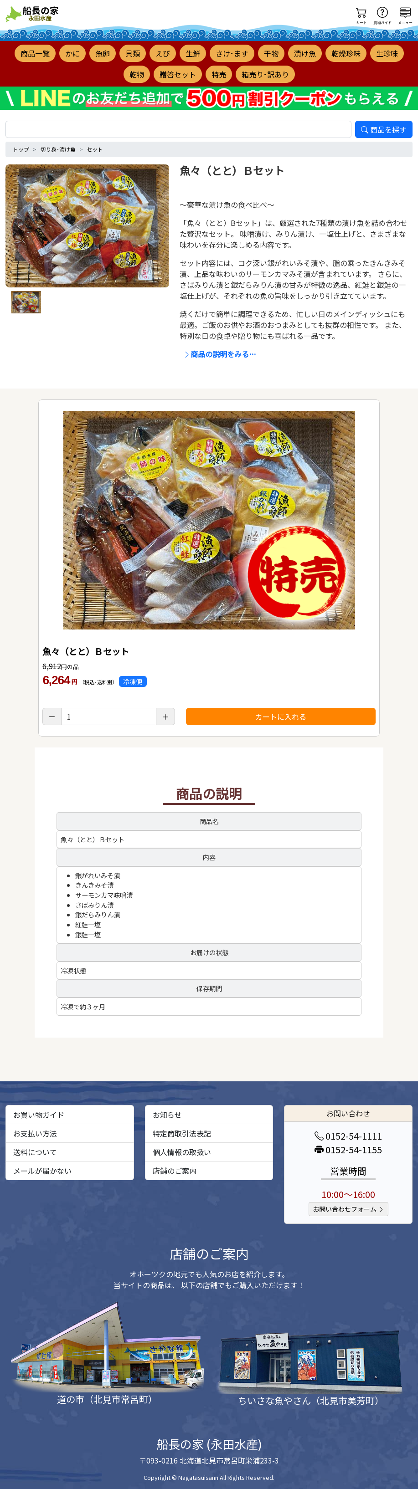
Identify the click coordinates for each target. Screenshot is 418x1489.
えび (162, 53)
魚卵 (102, 53)
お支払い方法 (35, 1133)
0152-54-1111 (348, 1135)
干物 (271, 53)
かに (72, 53)
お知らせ (167, 1114)
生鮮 (193, 53)
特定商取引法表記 (182, 1133)
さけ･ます (232, 53)
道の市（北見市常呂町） (107, 1399)
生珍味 (387, 53)
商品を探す (384, 129)
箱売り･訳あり (265, 74)
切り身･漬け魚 (58, 149)
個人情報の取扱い (182, 1151)
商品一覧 (35, 53)
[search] (178, 129)
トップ (21, 149)
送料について (35, 1151)
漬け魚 (305, 53)
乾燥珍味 (346, 53)
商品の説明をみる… (219, 353)
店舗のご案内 (174, 1170)
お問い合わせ (348, 1113)
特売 (219, 74)
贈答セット (178, 74)
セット (95, 149)
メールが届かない (42, 1170)
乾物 (136, 74)
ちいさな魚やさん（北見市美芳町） (311, 1400)
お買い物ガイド (38, 1114)
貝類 (132, 53)
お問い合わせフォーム (348, 1208)
